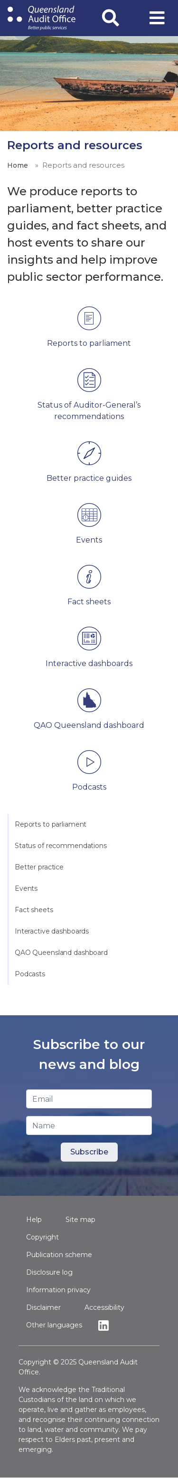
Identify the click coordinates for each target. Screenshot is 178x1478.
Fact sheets (34, 910)
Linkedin (105, 1325)
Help (34, 1219)
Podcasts (30, 974)
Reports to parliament (50, 824)
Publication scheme (59, 1254)
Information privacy (58, 1290)
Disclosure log (49, 1272)
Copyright (42, 1237)
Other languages (54, 1325)
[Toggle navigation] (157, 18)
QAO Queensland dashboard (61, 952)
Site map (80, 1219)
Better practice (39, 867)
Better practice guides (89, 478)
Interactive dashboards (52, 931)
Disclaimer (43, 1307)
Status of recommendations (61, 845)
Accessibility (104, 1307)
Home (17, 165)
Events (26, 888)
